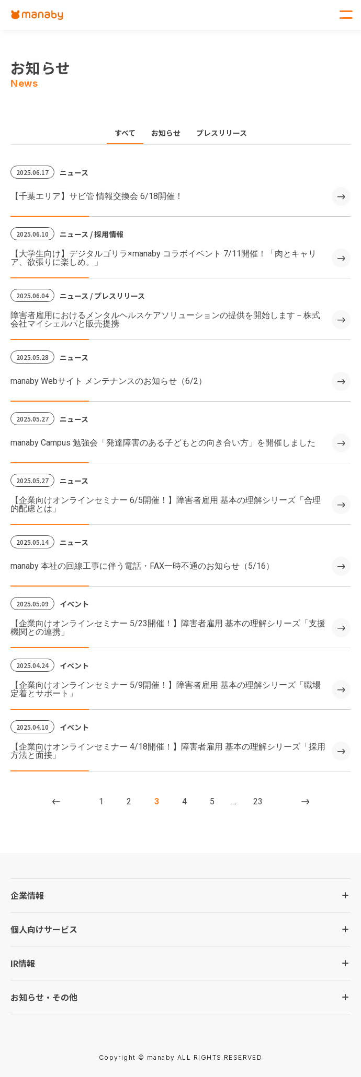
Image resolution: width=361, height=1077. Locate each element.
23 (258, 801)
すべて (125, 132)
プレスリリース (221, 132)
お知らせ (165, 132)
